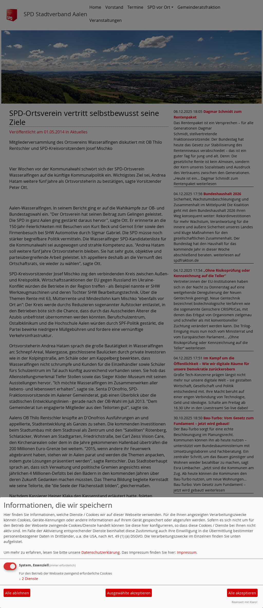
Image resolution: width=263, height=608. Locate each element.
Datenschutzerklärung (100, 552)
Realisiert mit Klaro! (244, 602)
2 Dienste (28, 578)
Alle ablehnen (17, 593)
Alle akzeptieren (242, 593)
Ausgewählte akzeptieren (129, 593)
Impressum (186, 552)
